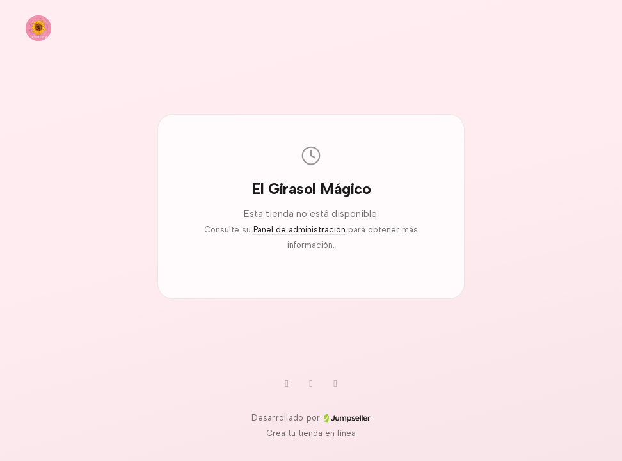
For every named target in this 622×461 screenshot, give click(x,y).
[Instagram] (335, 383)
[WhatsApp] (286, 383)
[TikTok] (311, 383)
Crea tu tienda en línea (311, 433)
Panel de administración (299, 229)
